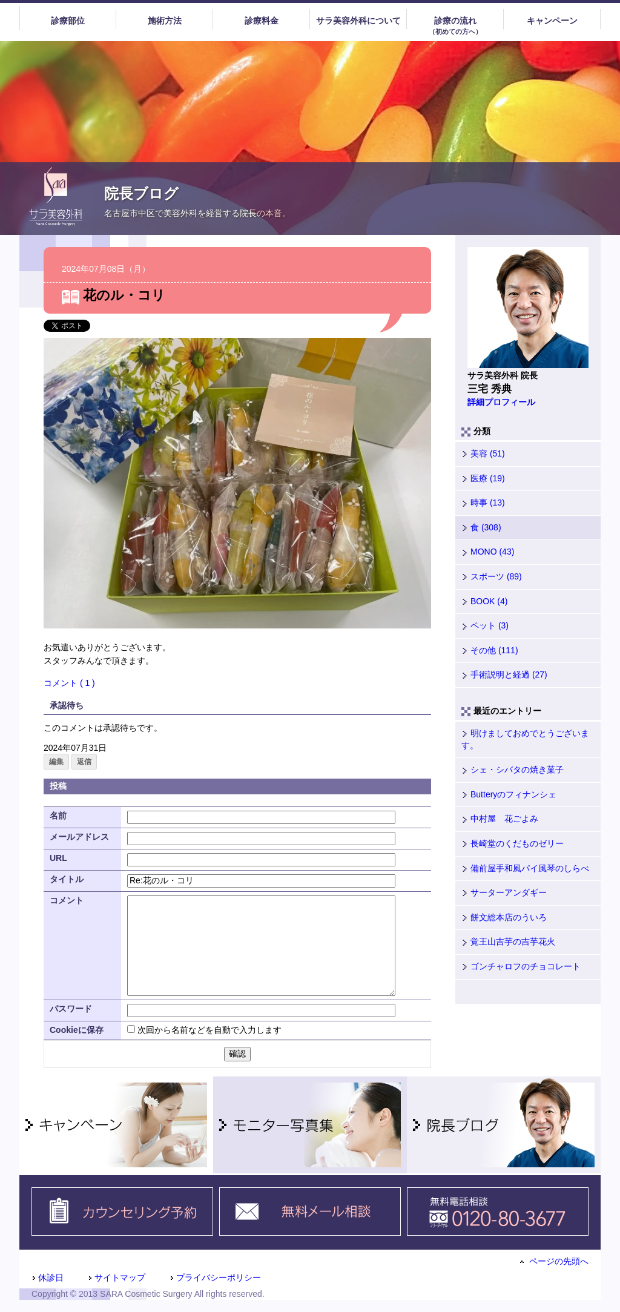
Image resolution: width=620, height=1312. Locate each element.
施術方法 (165, 20)
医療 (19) (483, 478)
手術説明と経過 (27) (504, 674)
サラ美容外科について (358, 20)
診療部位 (68, 20)
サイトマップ (116, 1277)
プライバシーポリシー (215, 1277)
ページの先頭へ (554, 1261)
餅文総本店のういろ (504, 917)
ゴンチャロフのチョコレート (521, 966)
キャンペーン (552, 20)
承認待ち (67, 705)
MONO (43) (487, 551)
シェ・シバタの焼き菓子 (512, 769)
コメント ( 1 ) (69, 683)
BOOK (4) (484, 601)
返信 (84, 761)
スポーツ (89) (491, 576)
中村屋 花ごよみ (499, 818)
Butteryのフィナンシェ (508, 794)
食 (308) (481, 527)
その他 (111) (489, 650)
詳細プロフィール (501, 402)
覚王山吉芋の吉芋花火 (508, 941)
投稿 (58, 786)
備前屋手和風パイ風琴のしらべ (525, 868)
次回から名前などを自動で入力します (209, 1030)
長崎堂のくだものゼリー (512, 843)
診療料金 (262, 20)
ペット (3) (485, 625)
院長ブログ (141, 193)
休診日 (47, 1277)
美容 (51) (483, 453)
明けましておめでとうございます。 (525, 739)
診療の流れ (455, 26)
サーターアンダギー (504, 892)
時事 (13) (483, 502)
